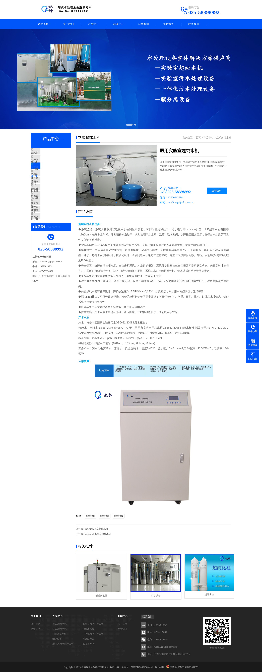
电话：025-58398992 (157, 632)
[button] (116, 203)
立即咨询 (216, 191)
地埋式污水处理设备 (50, 232)
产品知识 (122, 628)
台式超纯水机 (46, 153)
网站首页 (43, 24)
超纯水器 (104, 516)
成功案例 (143, 24)
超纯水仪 (118, 516)
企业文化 (35, 628)
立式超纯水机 (46, 173)
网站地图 (160, 667)
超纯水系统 (45, 183)
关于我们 (68, 24)
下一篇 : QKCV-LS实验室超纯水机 (93, 534)
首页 (198, 138)
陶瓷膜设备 (45, 222)
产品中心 (93, 24)
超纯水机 (90, 516)
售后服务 (168, 24)
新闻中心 (118, 24)
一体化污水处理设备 (50, 203)
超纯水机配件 (46, 193)
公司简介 (35, 623)
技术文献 (122, 623)
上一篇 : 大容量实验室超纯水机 (92, 529)
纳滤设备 (44, 212)
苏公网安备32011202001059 (184, 667)
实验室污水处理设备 (50, 163)
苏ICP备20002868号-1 (142, 667)
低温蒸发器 (45, 242)
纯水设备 (153, 595)
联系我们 (193, 24)
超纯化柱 (206, 595)
